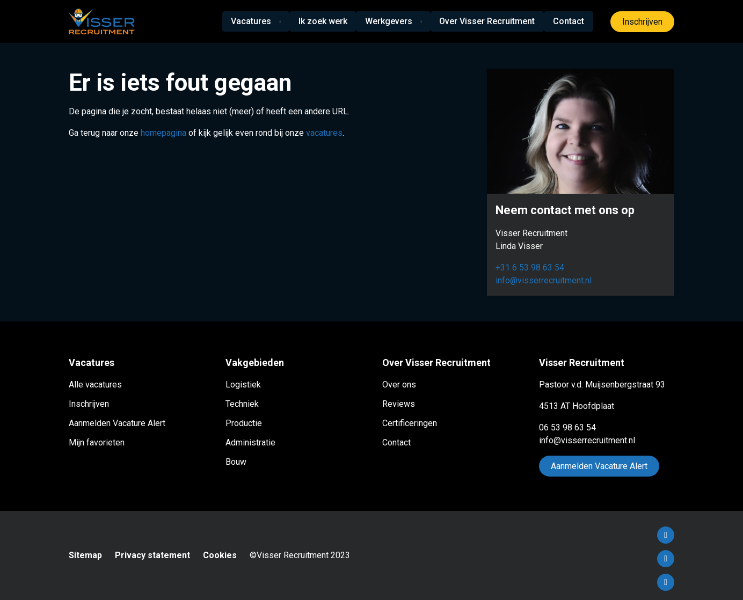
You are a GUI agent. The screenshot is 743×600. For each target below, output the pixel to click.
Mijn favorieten (97, 442)
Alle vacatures (95, 384)
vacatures (324, 133)
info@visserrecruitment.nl (544, 280)
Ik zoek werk (323, 21)
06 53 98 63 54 (567, 427)
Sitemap (85, 555)
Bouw (235, 462)
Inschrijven (642, 22)
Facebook (665, 535)
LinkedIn (665, 558)
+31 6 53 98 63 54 (530, 267)
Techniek (242, 404)
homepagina (163, 133)
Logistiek (243, 384)
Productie (243, 423)
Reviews (398, 404)
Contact (569, 21)
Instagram (665, 582)
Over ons (399, 384)
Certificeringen (409, 423)
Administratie (250, 442)
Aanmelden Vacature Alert (117, 423)
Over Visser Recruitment (488, 21)
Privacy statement (152, 555)
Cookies (220, 555)
